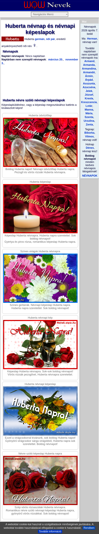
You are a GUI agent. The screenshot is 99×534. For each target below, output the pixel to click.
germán (39, 39)
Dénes (90, 147)
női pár (50, 39)
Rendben (89, 527)
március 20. (55, 59)
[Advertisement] (40, 82)
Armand (89, 61)
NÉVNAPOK (89, 175)
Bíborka (89, 132)
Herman (91, 38)
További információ (50, 531)
